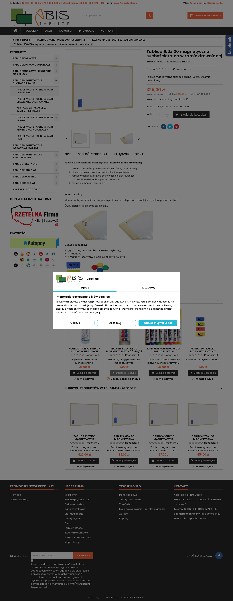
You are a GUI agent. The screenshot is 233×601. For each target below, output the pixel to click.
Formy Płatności (74, 528)
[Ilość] (159, 114)
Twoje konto (130, 486)
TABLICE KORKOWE (24, 58)
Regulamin (71, 495)
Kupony (123, 518)
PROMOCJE (86, 31)
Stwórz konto (215, 3)
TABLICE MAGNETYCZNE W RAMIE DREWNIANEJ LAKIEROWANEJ (35, 100)
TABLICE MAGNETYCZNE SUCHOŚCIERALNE (27, 82)
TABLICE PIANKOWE (24, 170)
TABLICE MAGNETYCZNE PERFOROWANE (27, 156)
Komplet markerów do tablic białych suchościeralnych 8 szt (163, 351)
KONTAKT (107, 31)
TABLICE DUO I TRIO (25, 176)
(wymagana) (61, 576)
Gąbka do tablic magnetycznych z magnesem (203, 351)
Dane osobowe (128, 495)
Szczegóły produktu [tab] (92, 154)
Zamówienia (126, 504)
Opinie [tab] (139, 154)
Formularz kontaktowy (78, 537)
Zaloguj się (195, 3)
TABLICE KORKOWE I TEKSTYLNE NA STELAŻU (32, 72)
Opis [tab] (68, 154)
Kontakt (181, 486)
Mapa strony (72, 542)
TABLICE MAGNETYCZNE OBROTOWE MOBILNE (27, 147)
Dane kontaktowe (75, 509)
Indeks (151, 61)
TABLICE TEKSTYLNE (25, 164)
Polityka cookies (74, 504)
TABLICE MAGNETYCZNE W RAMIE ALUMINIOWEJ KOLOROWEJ (35, 128)
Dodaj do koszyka (190, 114)
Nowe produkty (19, 499)
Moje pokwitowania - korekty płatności (142, 509)
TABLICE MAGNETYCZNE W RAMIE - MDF (35, 137)
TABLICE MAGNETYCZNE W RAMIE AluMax (35, 119)
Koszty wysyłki (73, 518)
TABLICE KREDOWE (24, 183)
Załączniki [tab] (122, 154)
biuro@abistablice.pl (125, 3)
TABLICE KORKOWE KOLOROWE (31, 64)
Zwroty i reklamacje (76, 532)
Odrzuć (75, 323)
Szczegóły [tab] (148, 287)
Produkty (31, 31)
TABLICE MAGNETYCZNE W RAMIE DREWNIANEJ (35, 91)
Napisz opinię (183, 69)
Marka (171, 61)
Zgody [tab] (84, 287)
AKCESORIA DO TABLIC (27, 189)
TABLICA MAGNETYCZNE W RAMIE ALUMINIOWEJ (31, 109)
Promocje (16, 495)
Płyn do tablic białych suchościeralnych (84, 350)
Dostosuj (116, 323)
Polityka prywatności (77, 499)
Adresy (123, 513)
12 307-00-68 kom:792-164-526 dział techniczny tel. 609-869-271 (60, 3)
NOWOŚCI (65, 31)
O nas (49, 31)
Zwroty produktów (130, 499)
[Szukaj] (116, 15)
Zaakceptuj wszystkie (158, 323)
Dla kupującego (74, 513)
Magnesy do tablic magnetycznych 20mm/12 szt (124, 351)
